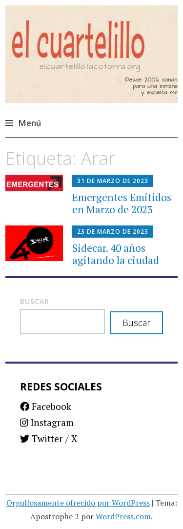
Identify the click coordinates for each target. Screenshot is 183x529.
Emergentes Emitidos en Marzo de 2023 (121, 203)
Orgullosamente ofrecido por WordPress (78, 502)
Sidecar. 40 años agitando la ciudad (115, 254)
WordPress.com (123, 516)
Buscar (34, 301)
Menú (29, 122)
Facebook (45, 406)
